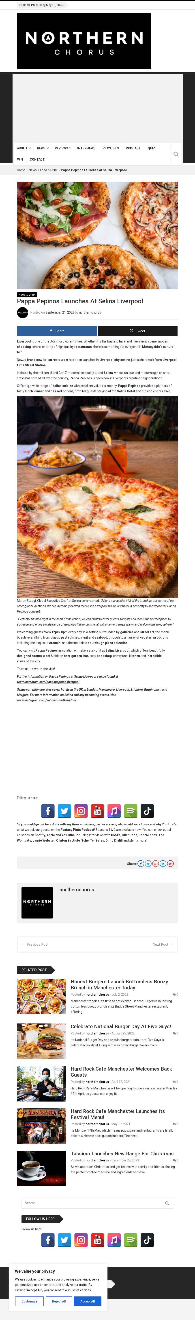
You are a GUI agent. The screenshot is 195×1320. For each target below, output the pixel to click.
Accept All (87, 1301)
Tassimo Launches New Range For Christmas (122, 1153)
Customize (29, 1301)
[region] (58, 1287)
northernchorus (90, 312)
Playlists (111, 148)
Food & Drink (49, 170)
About (22, 148)
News (41, 148)
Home (21, 170)
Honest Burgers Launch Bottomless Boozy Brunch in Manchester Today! (119, 985)
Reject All (59, 1301)
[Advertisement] (98, 109)
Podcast (133, 148)
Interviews (86, 148)
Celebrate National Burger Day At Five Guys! (121, 1026)
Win (20, 159)
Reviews (61, 148)
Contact (37, 159)
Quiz (151, 148)
